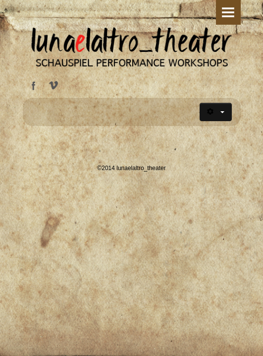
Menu (228, 12)
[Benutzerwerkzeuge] (216, 112)
